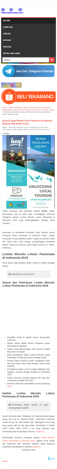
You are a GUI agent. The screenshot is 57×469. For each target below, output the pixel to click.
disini (9, 386)
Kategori (7, 40)
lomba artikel (43, 127)
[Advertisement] (28, 311)
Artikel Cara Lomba (11, 53)
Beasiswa (7, 46)
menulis (42, 129)
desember (20, 127)
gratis (27, 127)
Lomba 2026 (8, 27)
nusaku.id (40, 431)
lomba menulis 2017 (31, 129)
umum (47, 129)
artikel (13, 127)
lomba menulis (17, 129)
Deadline (7, 33)
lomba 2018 (33, 127)
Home (6, 20)
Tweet (4, 461)
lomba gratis (6, 129)
